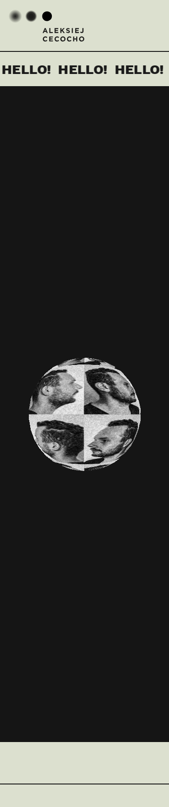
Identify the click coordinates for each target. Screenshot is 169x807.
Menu (151, 24)
